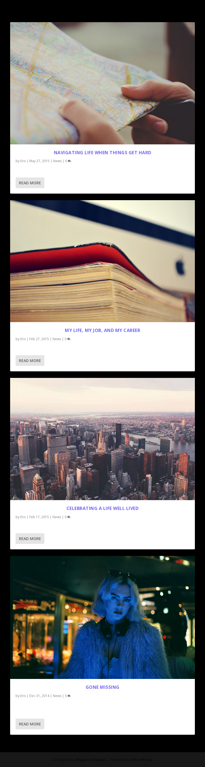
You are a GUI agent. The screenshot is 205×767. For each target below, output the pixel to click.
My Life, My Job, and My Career (102, 330)
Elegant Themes (91, 759)
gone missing (103, 687)
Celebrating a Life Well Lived (103, 508)
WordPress (142, 759)
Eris (23, 161)
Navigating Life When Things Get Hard (102, 153)
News (57, 161)
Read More (30, 182)
